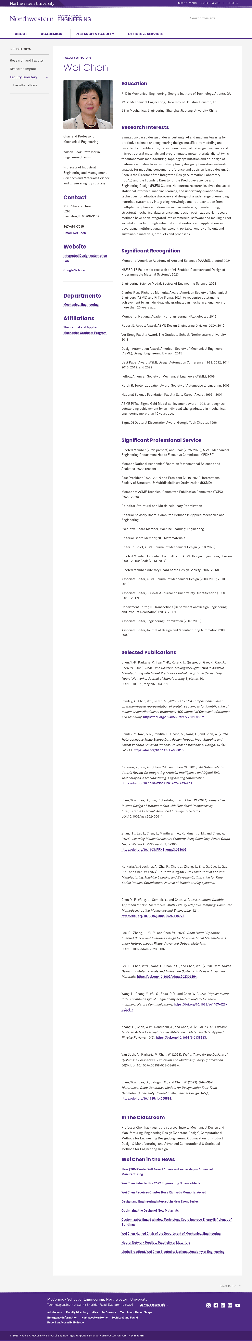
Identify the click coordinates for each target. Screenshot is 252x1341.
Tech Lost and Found (125, 1317)
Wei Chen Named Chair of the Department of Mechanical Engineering (171, 1233)
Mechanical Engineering (81, 304)
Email (74, 233)
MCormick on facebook (215, 1305)
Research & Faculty (96, 33)
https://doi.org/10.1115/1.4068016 (158, 750)
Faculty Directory (23, 77)
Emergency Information (62, 1317)
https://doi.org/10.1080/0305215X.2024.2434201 (156, 783)
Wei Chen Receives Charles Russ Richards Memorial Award (163, 1192)
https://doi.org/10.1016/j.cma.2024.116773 (152, 916)
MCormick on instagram (230, 1305)
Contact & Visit (210, 3)
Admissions (54, 1312)
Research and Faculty (27, 60)
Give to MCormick (104, 1312)
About (23, 33)
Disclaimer (137, 1335)
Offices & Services (147, 33)
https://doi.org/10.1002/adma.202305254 (167, 976)
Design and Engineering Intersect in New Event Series (160, 1201)
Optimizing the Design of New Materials (150, 1210)
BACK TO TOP (228, 1286)
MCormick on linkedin (223, 1305)
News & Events (187, 3)
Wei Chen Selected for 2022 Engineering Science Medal (161, 1183)
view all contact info (152, 1305)
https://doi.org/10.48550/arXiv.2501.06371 (174, 717)
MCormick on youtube (238, 1305)
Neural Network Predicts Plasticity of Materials (155, 1242)
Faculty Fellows (25, 85)
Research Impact (23, 69)
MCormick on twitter (208, 1305)
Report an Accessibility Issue (65, 1322)
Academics (53, 33)
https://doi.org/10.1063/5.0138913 (181, 1037)
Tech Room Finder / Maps (136, 1312)
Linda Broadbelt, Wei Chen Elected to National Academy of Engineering (172, 1251)
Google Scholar (74, 270)
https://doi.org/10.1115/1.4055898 (146, 1098)
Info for (234, 3)
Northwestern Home (95, 1317)
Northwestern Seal (28, 1309)
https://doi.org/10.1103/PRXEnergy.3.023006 (153, 849)
